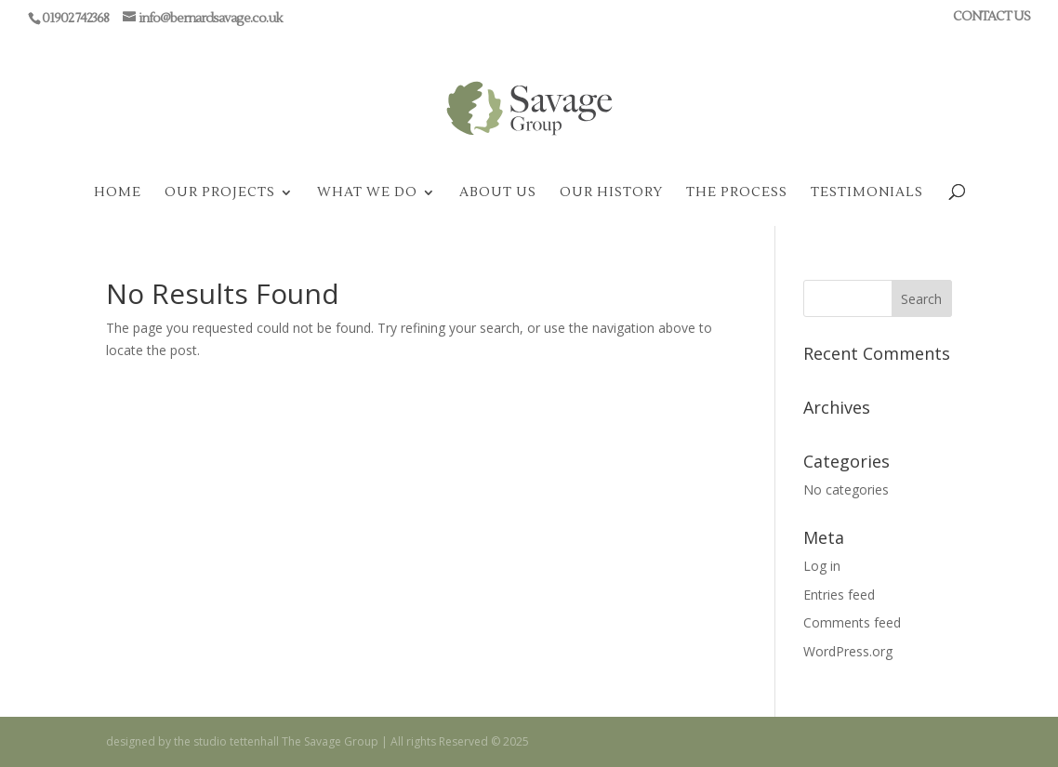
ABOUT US (497, 193)
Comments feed (852, 622)
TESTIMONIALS (867, 193)
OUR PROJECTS (220, 193)
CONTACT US (991, 17)
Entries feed (839, 594)
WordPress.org (848, 651)
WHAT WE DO (367, 193)
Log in (821, 566)
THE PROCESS (736, 193)
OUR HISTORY (611, 193)
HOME (117, 193)
